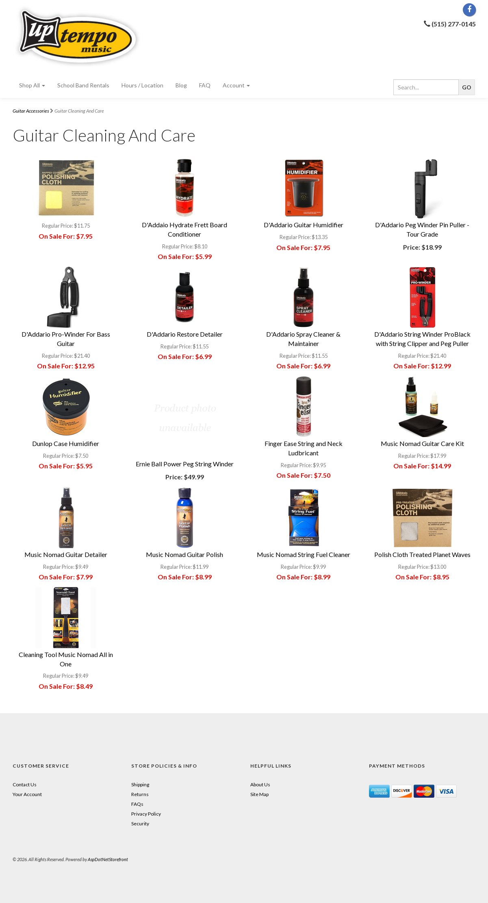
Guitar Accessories (31, 111)
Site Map (259, 794)
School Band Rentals (83, 85)
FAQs (137, 804)
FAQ (204, 85)
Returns (140, 794)
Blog (181, 85)
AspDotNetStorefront (108, 859)
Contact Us (25, 784)
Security (140, 823)
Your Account (27, 794)
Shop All (32, 85)
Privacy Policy (146, 814)
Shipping (140, 784)
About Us (260, 784)
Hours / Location (142, 85)
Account (236, 85)
